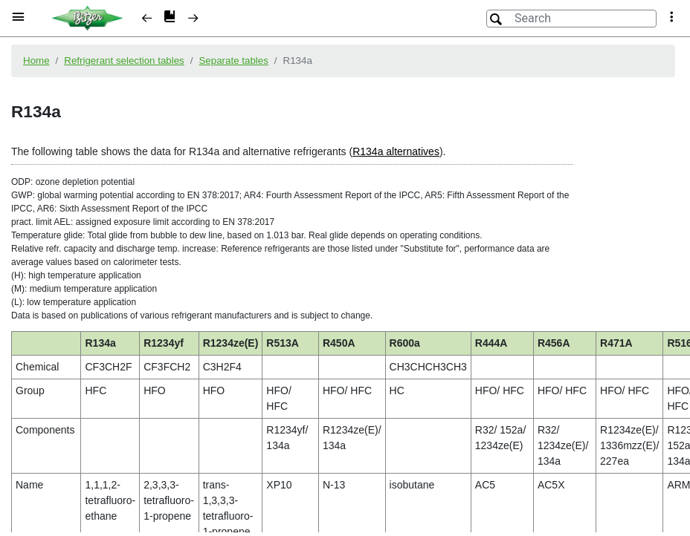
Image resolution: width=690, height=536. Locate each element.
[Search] (571, 18)
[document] (345, 284)
